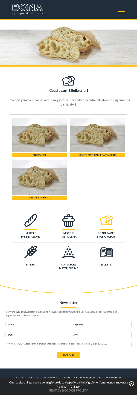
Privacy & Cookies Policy (68, 390)
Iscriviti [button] (68, 355)
